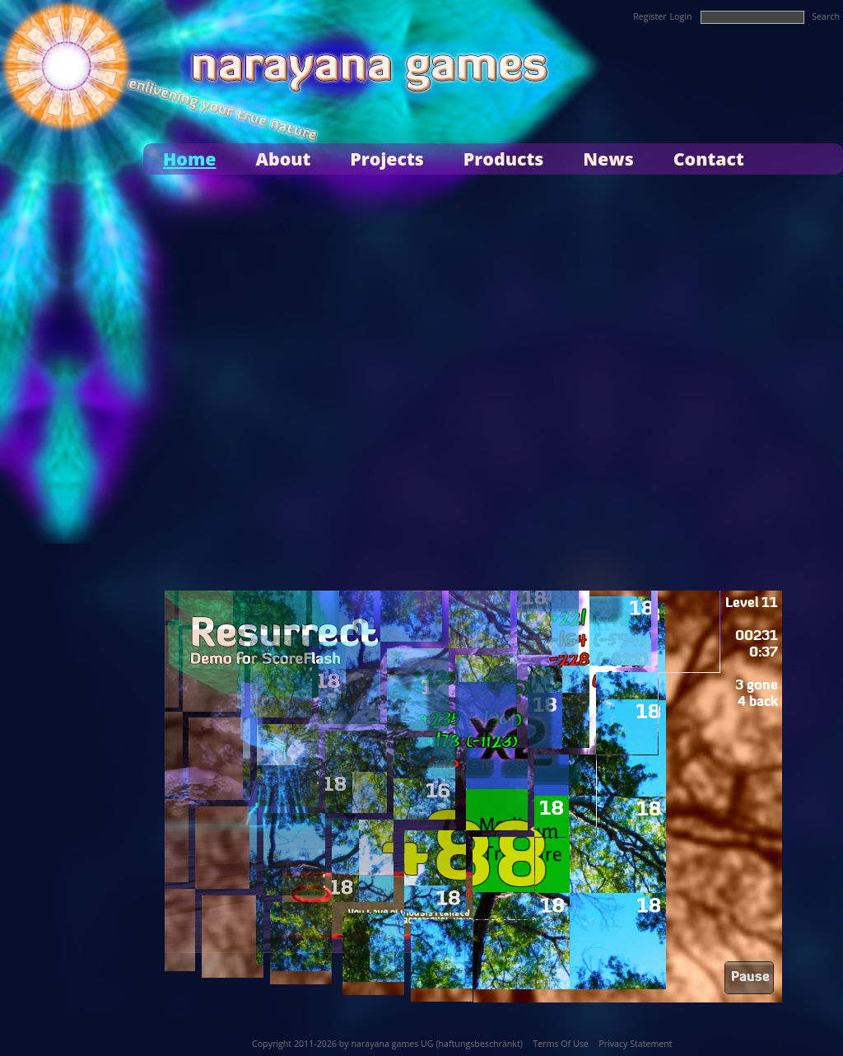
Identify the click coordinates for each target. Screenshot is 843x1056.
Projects (387, 159)
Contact (708, 159)
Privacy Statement (635, 1043)
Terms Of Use (560, 1043)
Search (826, 16)
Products (503, 159)
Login (681, 16)
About (282, 159)
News (608, 159)
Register (649, 16)
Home (189, 159)
